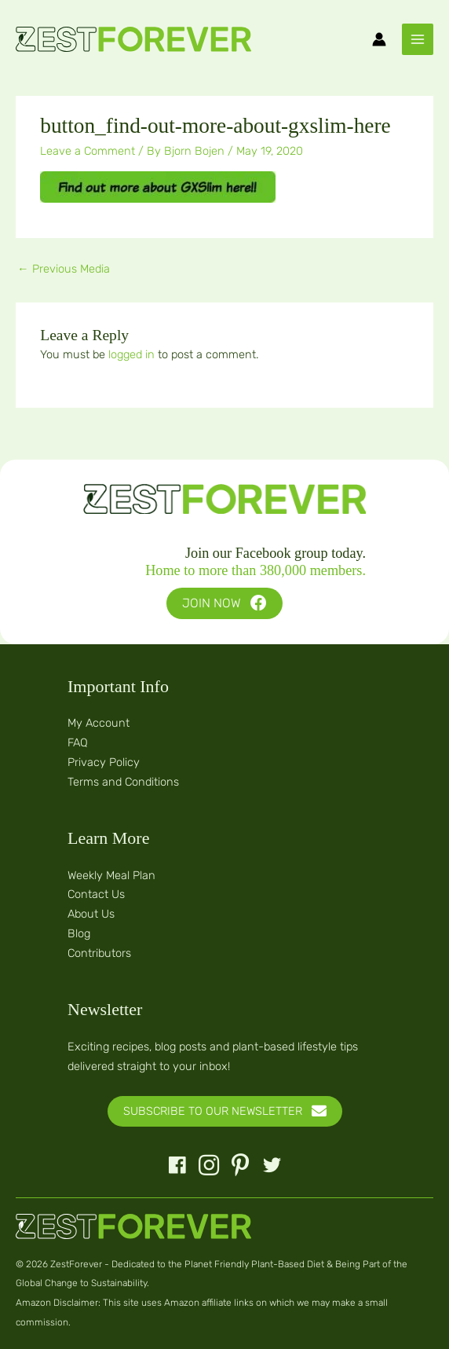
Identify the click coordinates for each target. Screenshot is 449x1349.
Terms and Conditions (123, 782)
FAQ (78, 742)
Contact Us (96, 894)
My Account (99, 723)
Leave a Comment (87, 151)
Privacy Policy (104, 762)
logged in (131, 354)
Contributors (99, 953)
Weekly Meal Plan (111, 875)
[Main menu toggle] (417, 39)
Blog (79, 933)
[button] (224, 604)
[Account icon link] (379, 39)
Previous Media (63, 269)
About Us (91, 914)
